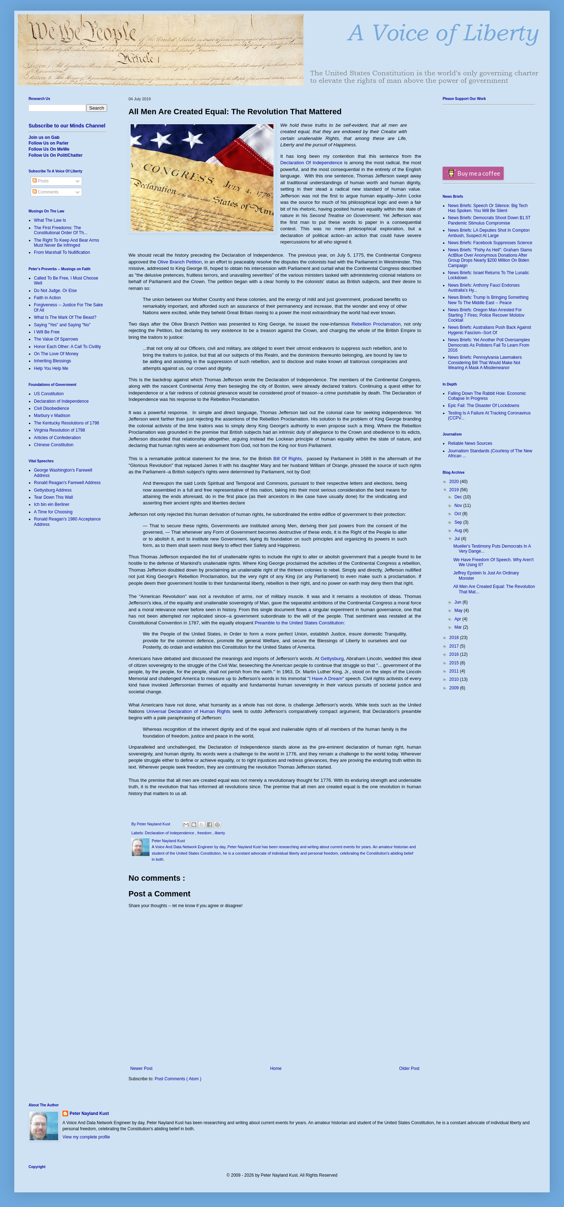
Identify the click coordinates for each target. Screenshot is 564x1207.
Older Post (409, 1068)
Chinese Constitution (54, 444)
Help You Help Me (51, 368)
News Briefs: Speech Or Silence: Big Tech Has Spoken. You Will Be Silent (488, 208)
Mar (458, 627)
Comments (45, 192)
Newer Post (141, 1068)
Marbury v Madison (52, 415)
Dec (458, 496)
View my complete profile (86, 1137)
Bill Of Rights (287, 458)
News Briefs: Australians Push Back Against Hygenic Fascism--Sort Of (489, 330)
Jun (458, 602)
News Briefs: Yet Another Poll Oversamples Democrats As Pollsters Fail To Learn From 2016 (489, 345)
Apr (458, 619)
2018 (454, 637)
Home (276, 1068)
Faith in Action (47, 297)
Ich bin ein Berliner (51, 504)
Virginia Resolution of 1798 (59, 430)
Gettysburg (332, 658)
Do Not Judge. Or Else (55, 290)
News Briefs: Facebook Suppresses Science (490, 242)
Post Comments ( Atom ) (178, 1078)
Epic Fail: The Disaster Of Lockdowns (483, 405)
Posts (40, 180)
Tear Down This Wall (53, 497)
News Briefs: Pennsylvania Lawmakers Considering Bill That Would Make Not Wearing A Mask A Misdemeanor (485, 362)
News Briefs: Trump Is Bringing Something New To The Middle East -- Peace (488, 300)
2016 (454, 654)
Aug (458, 530)
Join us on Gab (44, 137)
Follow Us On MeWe (49, 149)
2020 (454, 481)
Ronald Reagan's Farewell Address (67, 482)
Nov (458, 505)
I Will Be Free (47, 332)
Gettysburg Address (52, 490)
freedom (205, 833)
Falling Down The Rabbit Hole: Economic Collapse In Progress (487, 396)
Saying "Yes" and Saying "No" (62, 324)
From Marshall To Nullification (62, 252)
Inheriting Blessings (52, 360)
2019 (454, 489)
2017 (454, 646)
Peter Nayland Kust (89, 1113)
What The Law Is (50, 220)
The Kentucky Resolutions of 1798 (66, 423)
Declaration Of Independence (311, 162)
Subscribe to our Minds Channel (67, 126)
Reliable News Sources (470, 443)
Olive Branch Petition (179, 262)
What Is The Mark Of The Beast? (65, 317)
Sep (458, 522)
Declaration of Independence (170, 833)
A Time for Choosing (53, 511)
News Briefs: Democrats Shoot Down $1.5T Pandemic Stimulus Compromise (489, 220)
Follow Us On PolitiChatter (55, 155)
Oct (458, 513)
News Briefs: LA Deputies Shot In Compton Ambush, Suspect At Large (489, 233)
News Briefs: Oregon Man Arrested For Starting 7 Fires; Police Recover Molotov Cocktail (486, 315)
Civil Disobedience (51, 408)
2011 (454, 671)
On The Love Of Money (56, 353)
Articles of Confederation (57, 437)
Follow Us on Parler (49, 143)
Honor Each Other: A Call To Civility (67, 346)
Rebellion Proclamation (376, 324)
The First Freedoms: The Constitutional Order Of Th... (60, 230)
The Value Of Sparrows (56, 339)
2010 (454, 679)
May (459, 610)
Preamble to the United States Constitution (299, 622)
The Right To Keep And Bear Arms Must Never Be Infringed (66, 243)
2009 (454, 687)
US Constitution (49, 393)
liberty (220, 833)
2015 (454, 662)
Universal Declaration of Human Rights (188, 711)
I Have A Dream (325, 678)
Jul (457, 538)
